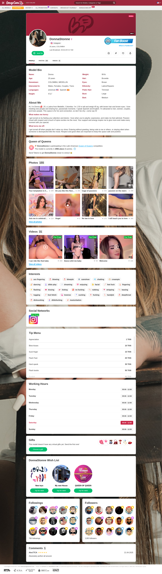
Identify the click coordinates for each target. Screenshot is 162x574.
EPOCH (44, 566)
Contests (54, 8)
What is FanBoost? (126, 46)
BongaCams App (85, 8)
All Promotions (42, 8)
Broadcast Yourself (68, 8)
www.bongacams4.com (27, 566)
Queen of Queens (86, 146)
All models (6, 8)
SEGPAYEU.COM (53, 566)
